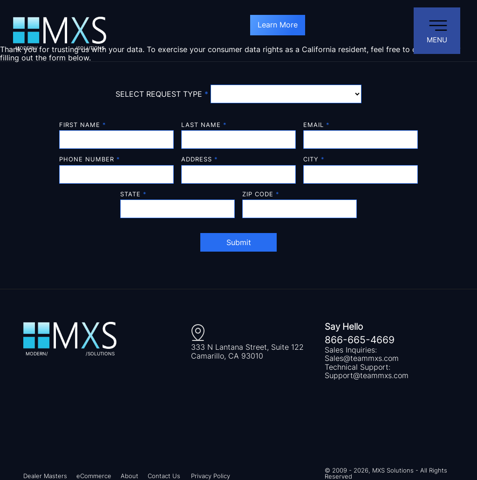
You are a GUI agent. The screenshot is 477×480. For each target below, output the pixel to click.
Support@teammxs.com (367, 375)
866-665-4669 (360, 340)
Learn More (278, 24)
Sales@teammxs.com (362, 358)
